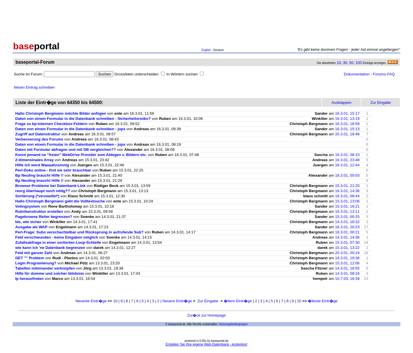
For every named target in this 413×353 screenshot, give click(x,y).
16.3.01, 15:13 (347, 129)
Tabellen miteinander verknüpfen (45, 268)
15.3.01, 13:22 (347, 247)
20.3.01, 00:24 (347, 253)
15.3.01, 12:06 (347, 263)
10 (339, 63)
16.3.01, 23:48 (347, 160)
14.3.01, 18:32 (347, 222)
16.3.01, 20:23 (347, 227)
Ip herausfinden (29, 278)
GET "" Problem (29, 258)
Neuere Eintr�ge (177, 301)
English (206, 50)
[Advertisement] (206, 19)
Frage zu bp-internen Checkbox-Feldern (51, 124)
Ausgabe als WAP (31, 227)
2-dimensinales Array (34, 160)
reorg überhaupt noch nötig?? (42, 191)
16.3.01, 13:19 (347, 118)
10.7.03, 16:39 (347, 278)
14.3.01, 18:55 (347, 268)
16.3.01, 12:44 (347, 165)
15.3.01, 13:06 (347, 201)
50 (351, 63)
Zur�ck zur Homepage (206, 315)
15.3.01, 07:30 (347, 242)
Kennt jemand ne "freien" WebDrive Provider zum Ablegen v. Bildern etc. (81, 155)
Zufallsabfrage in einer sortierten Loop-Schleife (58, 242)
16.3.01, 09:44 (347, 196)
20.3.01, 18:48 (347, 134)
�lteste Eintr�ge (323, 301)
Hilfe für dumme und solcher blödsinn (49, 273)
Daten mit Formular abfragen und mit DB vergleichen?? (65, 149)
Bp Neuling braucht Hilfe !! (39, 175)
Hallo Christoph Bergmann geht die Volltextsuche (60, 201)
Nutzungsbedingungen (233, 324)
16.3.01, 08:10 (347, 155)
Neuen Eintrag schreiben (34, 87)
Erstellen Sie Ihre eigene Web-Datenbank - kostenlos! (206, 344)
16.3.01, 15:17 (347, 113)
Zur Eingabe (207, 301)
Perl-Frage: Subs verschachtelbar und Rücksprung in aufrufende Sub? (79, 232)
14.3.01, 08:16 (347, 273)
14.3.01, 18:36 (347, 258)
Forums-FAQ (384, 74)
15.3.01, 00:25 (347, 216)
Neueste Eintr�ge (91, 301)
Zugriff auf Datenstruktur (37, 134)
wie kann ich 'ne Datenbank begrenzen (50, 247)
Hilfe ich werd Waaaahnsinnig (42, 165)
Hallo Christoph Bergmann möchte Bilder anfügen (60, 113)
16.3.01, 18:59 (347, 124)
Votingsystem (27, 206)
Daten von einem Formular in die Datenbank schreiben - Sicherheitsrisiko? (83, 118)
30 (345, 63)
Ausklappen (342, 102)
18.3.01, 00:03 (347, 175)
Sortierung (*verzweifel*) (37, 196)
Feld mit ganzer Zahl (33, 253)
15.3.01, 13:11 (347, 211)
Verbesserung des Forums (39, 139)
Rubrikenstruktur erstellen (39, 211)
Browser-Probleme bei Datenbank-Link (50, 186)
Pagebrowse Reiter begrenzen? (43, 216)
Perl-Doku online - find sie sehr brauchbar (53, 170)
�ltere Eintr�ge (238, 301)
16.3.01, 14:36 (347, 191)
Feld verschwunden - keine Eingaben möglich (56, 237)
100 (358, 63)
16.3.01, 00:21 (347, 232)
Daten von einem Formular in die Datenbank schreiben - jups (70, 129)
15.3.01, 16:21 (347, 206)
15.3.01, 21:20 (347, 186)
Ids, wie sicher (28, 222)
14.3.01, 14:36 (347, 237)
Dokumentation (357, 74)
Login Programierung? (36, 263)
